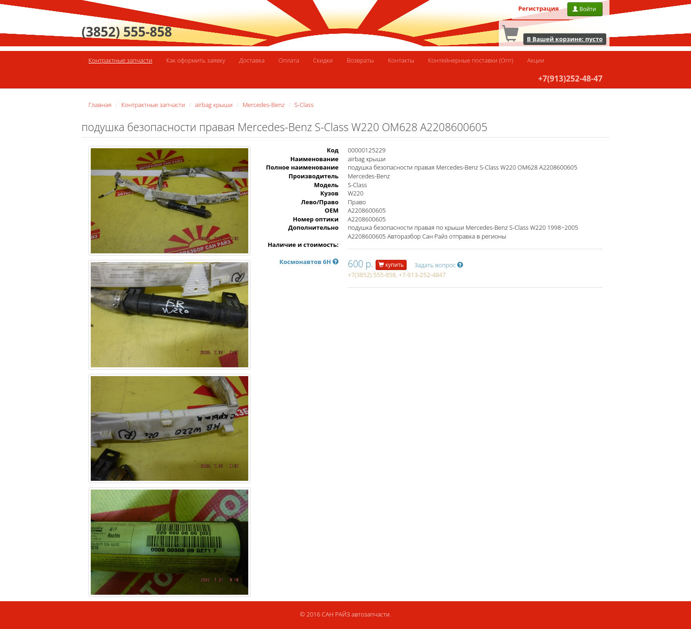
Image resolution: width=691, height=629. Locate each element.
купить (391, 265)
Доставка (251, 60)
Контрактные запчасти (120, 60)
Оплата (288, 60)
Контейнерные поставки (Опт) (470, 60)
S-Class (304, 105)
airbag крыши (214, 105)
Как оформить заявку (195, 60)
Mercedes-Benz (264, 105)
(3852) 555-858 (127, 31)
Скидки (323, 60)
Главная (100, 105)
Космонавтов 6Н (309, 262)
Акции (535, 60)
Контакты (401, 60)
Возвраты (360, 60)
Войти (584, 9)
